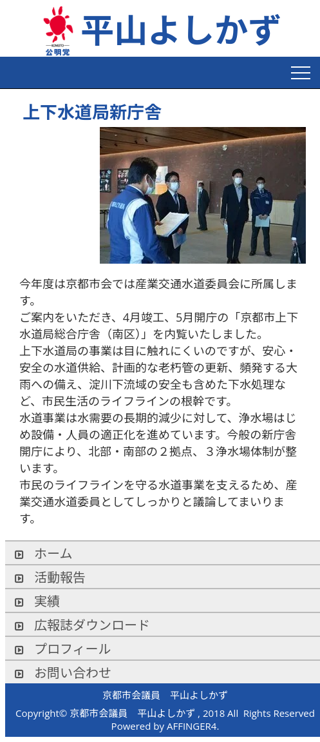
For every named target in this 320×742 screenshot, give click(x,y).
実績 (37, 601)
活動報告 (50, 577)
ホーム (43, 553)
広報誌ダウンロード (82, 625)
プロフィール (63, 649)
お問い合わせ (63, 672)
